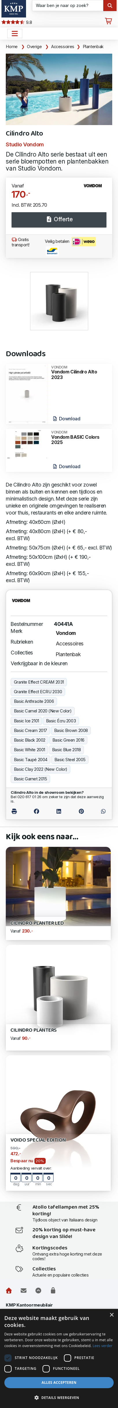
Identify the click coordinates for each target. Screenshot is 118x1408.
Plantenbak (93, 46)
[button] (59, 1397)
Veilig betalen (70, 246)
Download (66, 419)
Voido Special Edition (38, 1140)
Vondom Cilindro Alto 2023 (79, 372)
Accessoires (62, 46)
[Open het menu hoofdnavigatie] (14, 33)
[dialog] (59, 1358)
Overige (34, 46)
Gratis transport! (21, 242)
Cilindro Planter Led (37, 923)
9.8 (16, 22)
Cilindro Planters (33, 1030)
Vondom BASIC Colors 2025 (79, 437)
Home (12, 46)
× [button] (111, 1315)
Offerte (59, 219)
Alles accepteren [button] (59, 1382)
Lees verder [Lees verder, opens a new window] (103, 1345)
